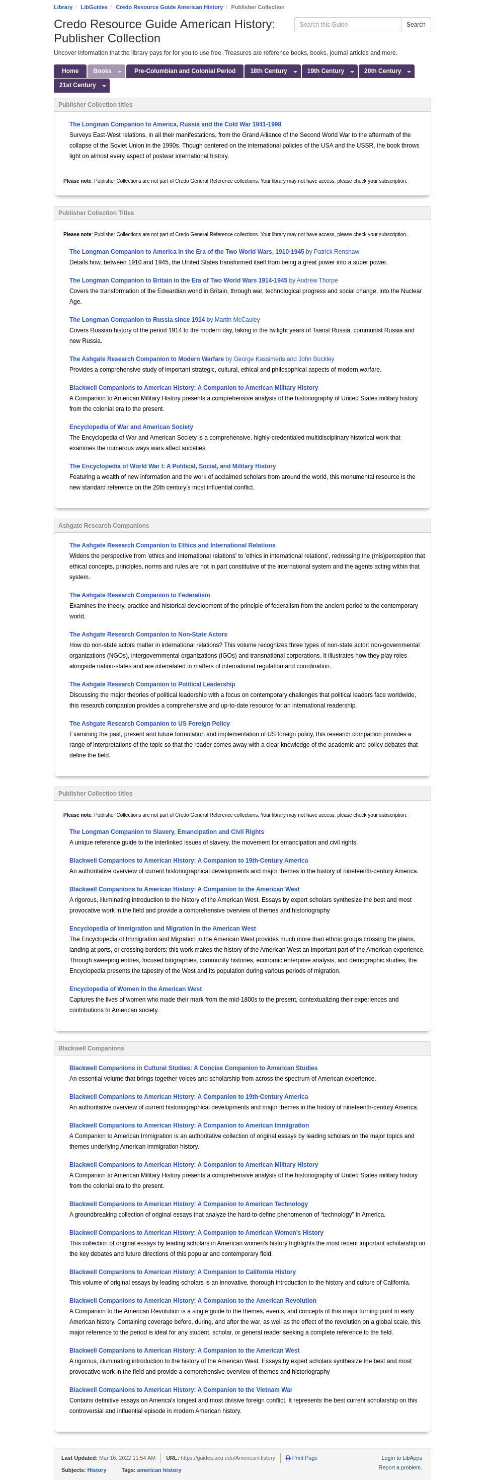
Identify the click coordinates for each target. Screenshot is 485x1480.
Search (416, 24)
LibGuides (94, 7)
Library (63, 7)
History (97, 1470)
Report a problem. (400, 1467)
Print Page (301, 1458)
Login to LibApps (402, 1458)
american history (159, 1470)
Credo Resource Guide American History (169, 7)
